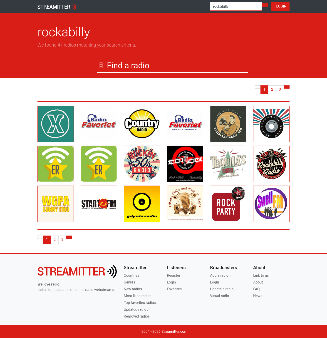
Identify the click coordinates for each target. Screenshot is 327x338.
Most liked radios (137, 296)
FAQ (256, 289)
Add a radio (219, 275)
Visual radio (219, 296)
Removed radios (137, 316)
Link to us (261, 275)
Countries (131, 275)
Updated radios (136, 309)
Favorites (174, 289)
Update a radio (221, 289)
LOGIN (280, 6)
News (257, 296)
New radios (133, 289)
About (258, 282)
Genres (129, 282)
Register (173, 275)
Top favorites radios (140, 303)
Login (171, 282)
